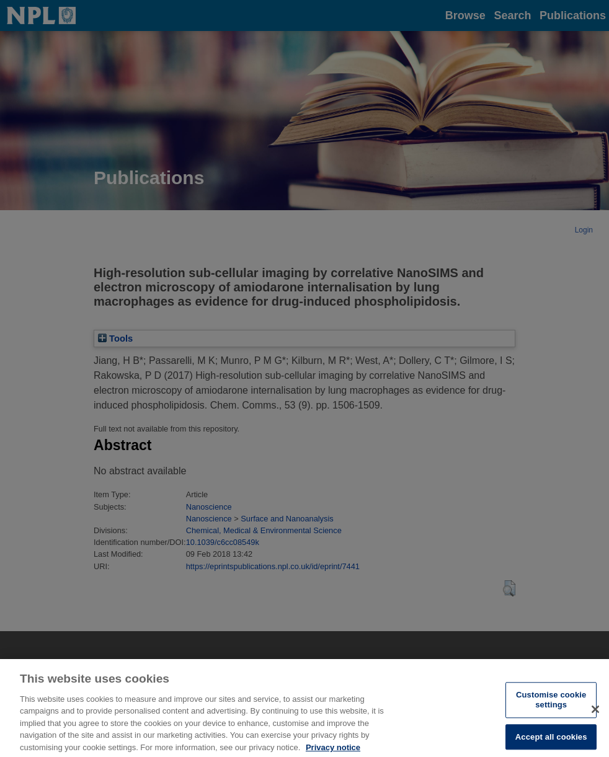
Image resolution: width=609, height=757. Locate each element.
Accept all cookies (551, 741)
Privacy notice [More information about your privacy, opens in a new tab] (333, 751)
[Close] (595, 713)
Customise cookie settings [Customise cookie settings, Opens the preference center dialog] (551, 704)
